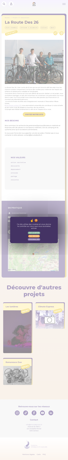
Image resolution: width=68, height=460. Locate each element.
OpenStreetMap (53, 270)
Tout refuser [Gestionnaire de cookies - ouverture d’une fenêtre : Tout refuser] (34, 236)
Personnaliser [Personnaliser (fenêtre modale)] (34, 239)
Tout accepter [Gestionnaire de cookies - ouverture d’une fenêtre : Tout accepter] (34, 232)
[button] (10, 241)
